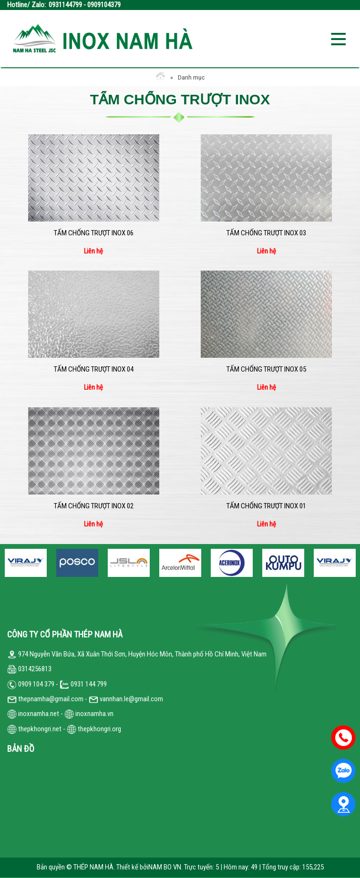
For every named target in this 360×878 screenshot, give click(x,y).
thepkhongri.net (34, 729)
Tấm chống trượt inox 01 (266, 506)
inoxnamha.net (38, 713)
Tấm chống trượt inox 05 (266, 369)
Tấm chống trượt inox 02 (94, 506)
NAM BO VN (164, 867)
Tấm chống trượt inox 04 (94, 369)
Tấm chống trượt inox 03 (266, 233)
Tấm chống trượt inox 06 (94, 233)
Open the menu (338, 38)
